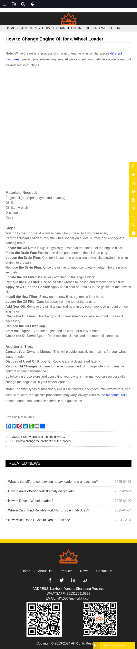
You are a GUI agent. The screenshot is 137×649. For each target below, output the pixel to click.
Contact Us (104, 571)
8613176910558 (78, 593)
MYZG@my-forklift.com (74, 598)
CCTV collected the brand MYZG (44, 436)
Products (65, 571)
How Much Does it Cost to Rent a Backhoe (39, 520)
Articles (29, 28)
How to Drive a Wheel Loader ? (30, 501)
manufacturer (115, 395)
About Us (45, 571)
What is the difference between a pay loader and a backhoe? (53, 481)
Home (10, 28)
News (84, 571)
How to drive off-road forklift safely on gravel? (41, 491)
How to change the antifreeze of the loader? (43, 441)
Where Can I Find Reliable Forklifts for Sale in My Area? (48, 510)
